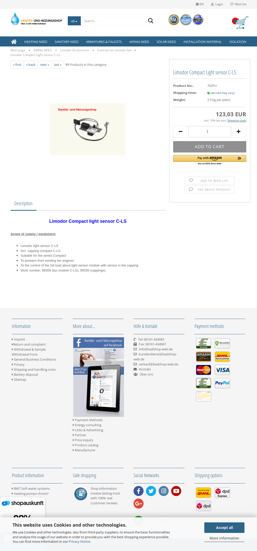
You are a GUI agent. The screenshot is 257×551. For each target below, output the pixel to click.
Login (217, 4)
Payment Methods (88, 420)
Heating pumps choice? (30, 493)
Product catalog (85, 445)
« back (30, 64)
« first (17, 64)
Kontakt (145, 369)
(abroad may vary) (222, 93)
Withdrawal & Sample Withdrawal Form (29, 352)
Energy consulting (87, 425)
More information (224, 538)
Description (23, 203)
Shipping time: (185, 92)
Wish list (238, 4)
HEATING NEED (35, 41)
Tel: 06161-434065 (151, 339)
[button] (209, 160)
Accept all (224, 527)
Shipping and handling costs (34, 369)
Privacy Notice (79, 541)
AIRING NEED (139, 41)
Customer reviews (104, 503)
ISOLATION (237, 41)
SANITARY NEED (67, 41)
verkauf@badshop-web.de (158, 364)
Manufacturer (84, 450)
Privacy (18, 364)
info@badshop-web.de (156, 349)
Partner (79, 435)
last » (57, 64)
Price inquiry (83, 440)
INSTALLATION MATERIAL (202, 41)
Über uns (146, 374)
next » (44, 64)
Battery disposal (25, 374)
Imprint (18, 339)
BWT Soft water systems (31, 488)
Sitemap (19, 379)
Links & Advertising (88, 430)
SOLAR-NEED (166, 41)
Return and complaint (29, 344)
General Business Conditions (34, 359)
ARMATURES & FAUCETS (104, 41)
